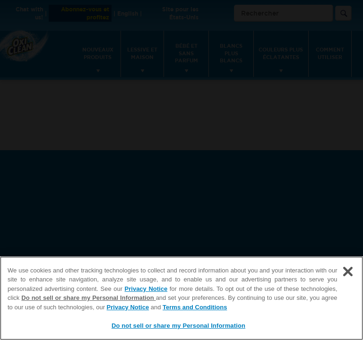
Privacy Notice (146, 288)
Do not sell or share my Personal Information (88, 297)
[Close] (347, 271)
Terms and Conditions (195, 307)
